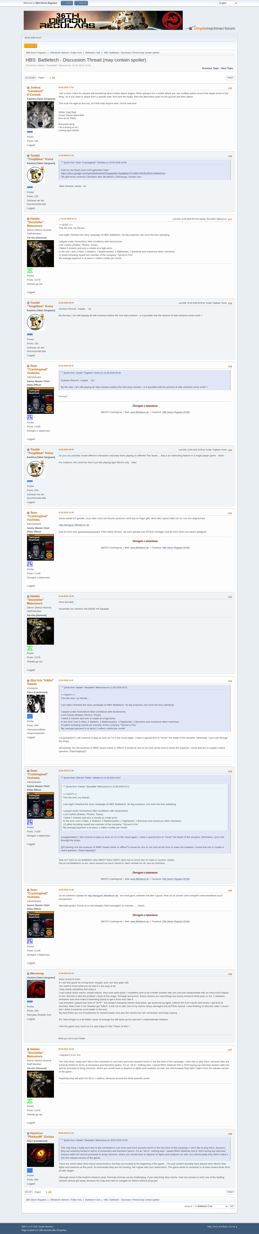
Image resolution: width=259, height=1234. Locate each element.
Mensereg (37, 973)
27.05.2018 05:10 (66, 973)
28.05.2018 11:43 (66, 1133)
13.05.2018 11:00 (66, 890)
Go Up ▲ (233, 1227)
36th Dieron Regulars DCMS (176, 412)
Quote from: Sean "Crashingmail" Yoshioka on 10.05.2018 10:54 (95, 162)
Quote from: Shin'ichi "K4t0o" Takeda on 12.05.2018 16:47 (92, 778)
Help (209, 1227)
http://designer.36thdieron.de (74, 525)
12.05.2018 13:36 (66, 512)
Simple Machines (45, 1227)
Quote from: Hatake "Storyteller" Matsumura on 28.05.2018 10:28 (95, 1140)
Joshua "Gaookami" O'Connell (35, 91)
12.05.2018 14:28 (66, 596)
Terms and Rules (220, 1227)
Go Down (30, 78)
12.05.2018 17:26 (66, 771)
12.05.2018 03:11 (69, 219)
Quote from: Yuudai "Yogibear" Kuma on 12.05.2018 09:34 (92, 373)
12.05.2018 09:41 (66, 366)
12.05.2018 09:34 (66, 303)
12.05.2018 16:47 (66, 680)
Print (230, 78)
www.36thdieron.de (139, 412)
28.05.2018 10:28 (66, 1049)
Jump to (188, 1206)
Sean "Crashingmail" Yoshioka (37, 369)
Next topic (227, 68)
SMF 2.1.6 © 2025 (29, 1227)
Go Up (28, 1192)
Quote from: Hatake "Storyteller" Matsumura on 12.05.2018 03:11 (95, 687)
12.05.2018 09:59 (66, 449)
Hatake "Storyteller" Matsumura (35, 222)
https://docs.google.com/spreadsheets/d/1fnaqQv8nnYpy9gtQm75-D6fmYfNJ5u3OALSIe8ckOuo (113, 173)
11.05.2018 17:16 (66, 155)
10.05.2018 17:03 (66, 87)
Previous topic (210, 68)
